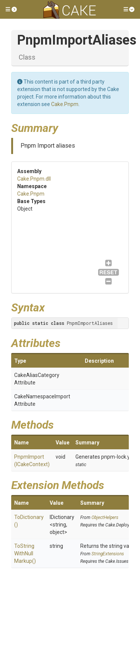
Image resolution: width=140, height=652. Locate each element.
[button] (11, 9)
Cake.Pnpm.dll (34, 179)
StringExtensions (107, 553)
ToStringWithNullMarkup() (25, 553)
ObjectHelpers (104, 517)
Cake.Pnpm (64, 104)
